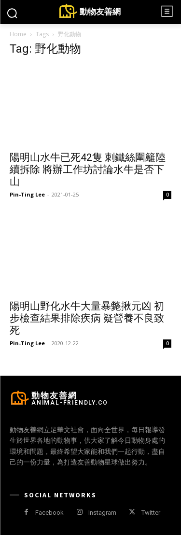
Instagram (102, 512)
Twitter (150, 512)
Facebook (49, 512)
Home (18, 34)
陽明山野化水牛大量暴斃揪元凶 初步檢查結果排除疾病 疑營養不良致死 (87, 318)
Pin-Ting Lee (27, 194)
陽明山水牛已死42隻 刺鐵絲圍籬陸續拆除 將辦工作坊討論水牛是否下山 (88, 169)
